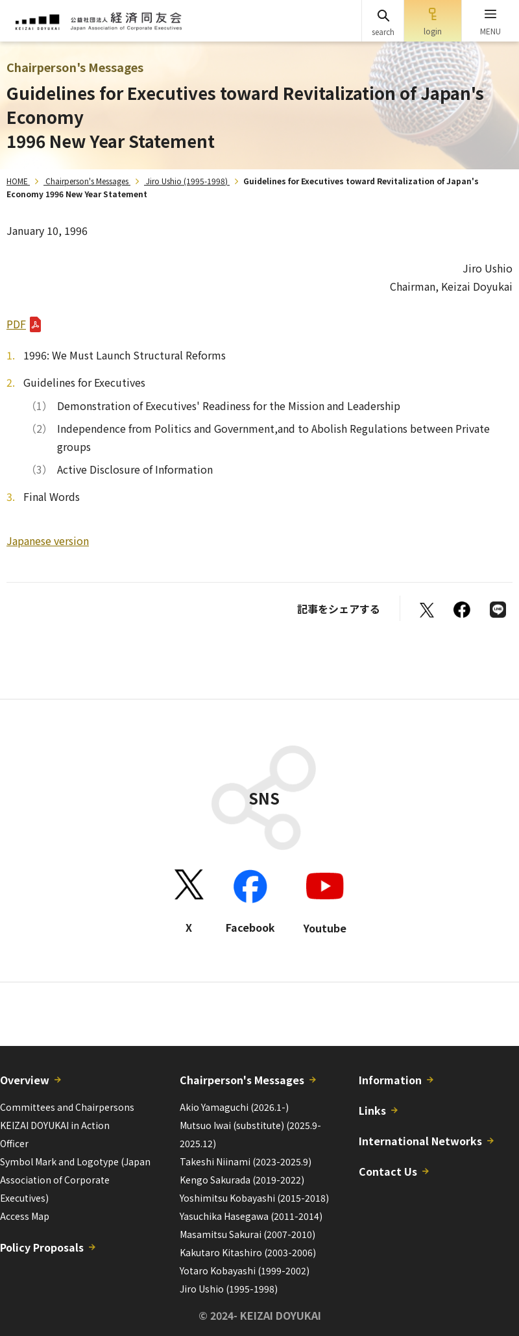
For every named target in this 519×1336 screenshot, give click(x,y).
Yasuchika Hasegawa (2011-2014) (251, 1215)
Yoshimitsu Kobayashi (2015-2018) (254, 1197)
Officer (14, 1143)
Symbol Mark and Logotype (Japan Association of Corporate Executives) (75, 1179)
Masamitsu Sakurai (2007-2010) (247, 1234)
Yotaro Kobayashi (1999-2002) (244, 1270)
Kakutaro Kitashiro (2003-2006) (248, 1252)
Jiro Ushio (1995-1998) (187, 180)
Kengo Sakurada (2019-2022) (242, 1179)
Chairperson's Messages (86, 180)
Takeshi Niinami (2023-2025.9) (245, 1161)
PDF (16, 324)
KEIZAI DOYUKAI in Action (55, 1125)
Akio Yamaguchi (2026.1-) (234, 1106)
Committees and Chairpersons (67, 1106)
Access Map (24, 1215)
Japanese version (47, 540)
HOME (17, 180)
